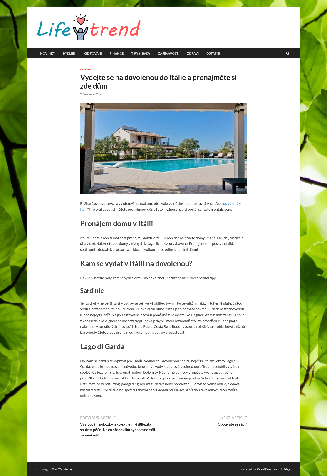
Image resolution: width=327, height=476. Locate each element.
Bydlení (69, 53)
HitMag (284, 469)
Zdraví (193, 53)
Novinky (47, 53)
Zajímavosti (168, 53)
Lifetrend (68, 469)
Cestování (93, 53)
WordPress (265, 469)
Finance (117, 53)
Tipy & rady (140, 53)
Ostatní (213, 53)
